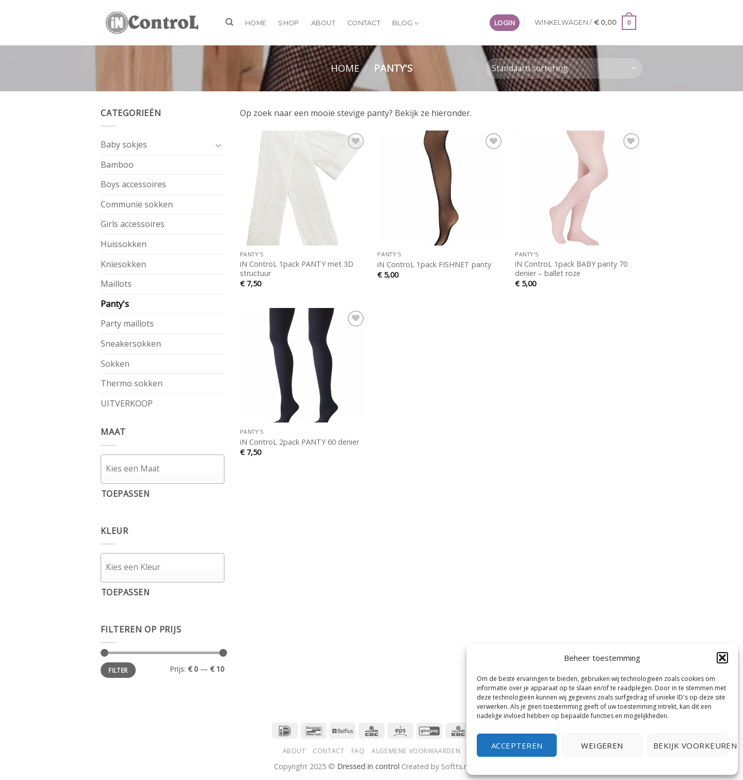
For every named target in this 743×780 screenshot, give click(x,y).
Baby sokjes (124, 144)
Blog (405, 23)
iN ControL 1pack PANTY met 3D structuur (296, 269)
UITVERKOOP (127, 403)
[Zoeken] (229, 22)
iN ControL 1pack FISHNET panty (434, 264)
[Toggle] (218, 145)
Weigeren (602, 745)
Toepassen (125, 493)
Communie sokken (137, 204)
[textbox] (165, 469)
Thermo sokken (132, 383)
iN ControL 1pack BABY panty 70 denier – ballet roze (571, 269)
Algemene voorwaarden (416, 750)
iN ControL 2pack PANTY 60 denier (299, 442)
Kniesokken (123, 264)
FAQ (358, 750)
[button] (722, 658)
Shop (288, 23)
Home (255, 23)
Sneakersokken (131, 343)
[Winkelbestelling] (564, 68)
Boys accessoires (133, 184)
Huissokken (124, 244)
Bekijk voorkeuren (690, 745)
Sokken (115, 363)
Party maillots (127, 323)
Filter (117, 670)
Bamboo (117, 164)
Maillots (116, 283)
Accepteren (517, 745)
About (323, 23)
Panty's (115, 304)
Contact (363, 23)
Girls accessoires (133, 224)
